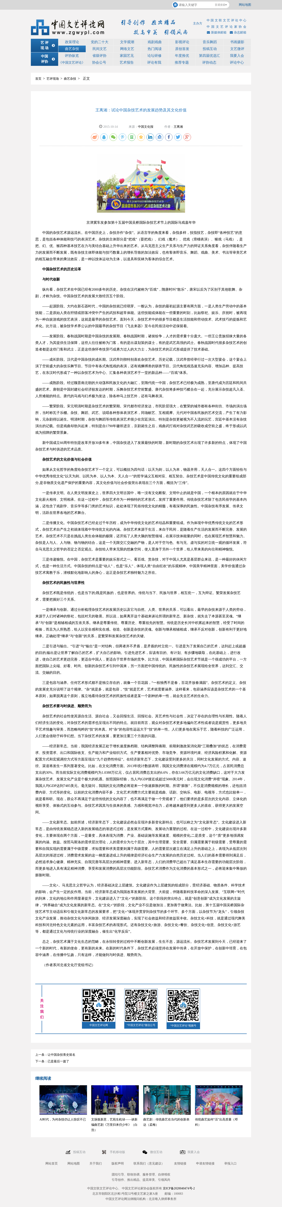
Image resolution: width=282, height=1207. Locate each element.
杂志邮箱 (237, 32)
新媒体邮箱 (216, 32)
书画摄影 (237, 42)
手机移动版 (118, 1152)
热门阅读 (155, 49)
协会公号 (99, 62)
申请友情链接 (205, 1163)
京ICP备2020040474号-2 (179, 1188)
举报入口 (230, 1163)
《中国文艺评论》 (72, 62)
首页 (38, 78)
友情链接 (180, 1163)
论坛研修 (154, 55)
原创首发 (182, 49)
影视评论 (182, 42)
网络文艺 (127, 49)
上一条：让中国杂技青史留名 (55, 1054)
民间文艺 (100, 49)
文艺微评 (237, 49)
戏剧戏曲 (155, 42)
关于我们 (95, 1163)
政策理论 (72, 42)
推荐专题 (182, 62)
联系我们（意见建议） (149, 1163)
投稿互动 (210, 49)
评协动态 (209, 62)
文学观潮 (127, 42)
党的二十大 (99, 42)
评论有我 (154, 62)
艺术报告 (127, 62)
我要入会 (237, 55)
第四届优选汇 (209, 55)
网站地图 (245, 4)
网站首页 (51, 1163)
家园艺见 (127, 55)
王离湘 (178, 126)
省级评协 (99, 55)
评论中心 (237, 62)
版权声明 (117, 1163)
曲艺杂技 (72, 49)
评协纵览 (72, 55)
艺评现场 (52, 78)
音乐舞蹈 (210, 42)
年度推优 (182, 55)
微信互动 (156, 1152)
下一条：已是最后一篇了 (52, 1061)
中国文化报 (145, 126)
